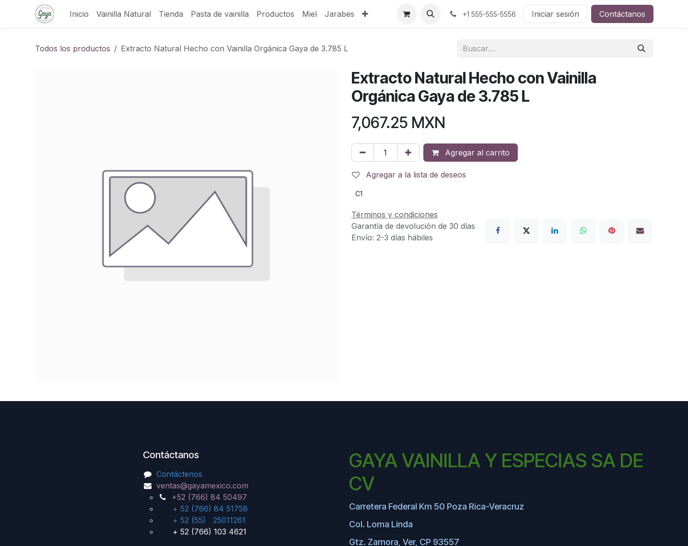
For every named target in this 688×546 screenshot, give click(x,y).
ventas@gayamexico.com (202, 485)
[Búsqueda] (641, 48)
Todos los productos (72, 48)
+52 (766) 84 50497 (209, 497)
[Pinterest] (611, 230)
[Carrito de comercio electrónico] (406, 14)
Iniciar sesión (555, 14)
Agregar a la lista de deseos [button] (409, 174)
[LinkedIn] (554, 230)
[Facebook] (497, 230)
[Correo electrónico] (640, 230)
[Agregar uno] (408, 152)
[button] (430, 14)
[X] (526, 230)
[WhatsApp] (583, 230)
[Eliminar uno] (362, 152)
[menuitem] (79, 14)
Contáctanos (622, 14)
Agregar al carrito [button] (470, 152)
